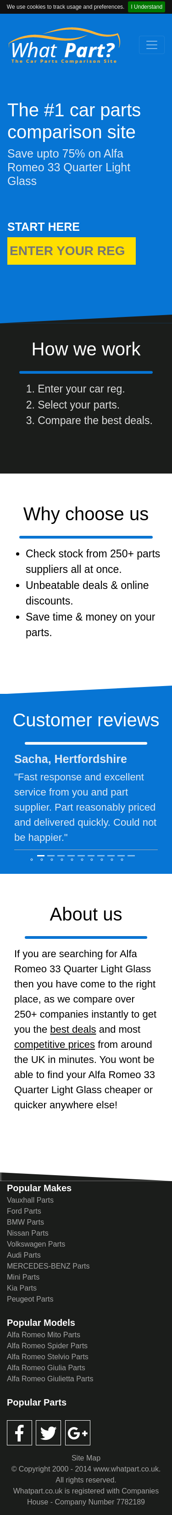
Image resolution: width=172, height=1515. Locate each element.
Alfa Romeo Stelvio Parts (48, 1357)
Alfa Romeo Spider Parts (47, 1346)
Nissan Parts (28, 1233)
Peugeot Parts (30, 1299)
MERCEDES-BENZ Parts (48, 1266)
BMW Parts (25, 1222)
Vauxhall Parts (30, 1200)
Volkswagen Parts (36, 1244)
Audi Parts (24, 1255)
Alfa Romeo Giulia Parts (46, 1368)
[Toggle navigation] (152, 45)
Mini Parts (23, 1277)
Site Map (86, 1458)
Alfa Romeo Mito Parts (43, 1335)
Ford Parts (24, 1211)
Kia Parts (22, 1288)
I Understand (146, 7)
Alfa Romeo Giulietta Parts (50, 1379)
